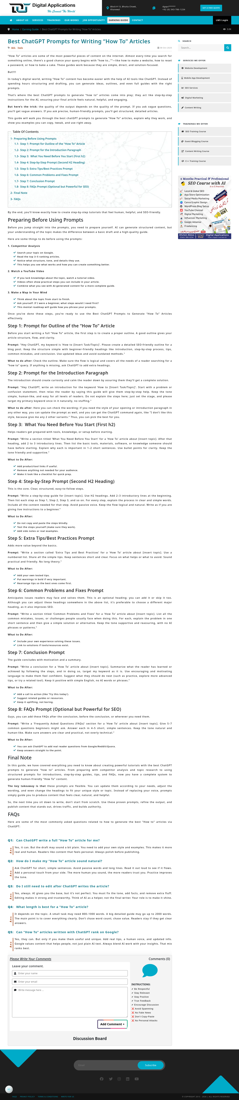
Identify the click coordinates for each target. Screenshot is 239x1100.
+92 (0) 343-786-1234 (173, 9)
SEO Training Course (194, 131)
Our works (71, 20)
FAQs (17, 199)
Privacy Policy (27, 1096)
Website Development (194, 68)
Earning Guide (118, 20)
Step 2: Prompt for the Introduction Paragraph (51, 150)
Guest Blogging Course (195, 141)
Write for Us (69, 1096)
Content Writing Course (195, 151)
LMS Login (222, 20)
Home (15, 29)
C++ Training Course (194, 161)
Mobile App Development (196, 78)
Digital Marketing (192, 97)
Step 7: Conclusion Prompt (37, 181)
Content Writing (191, 107)
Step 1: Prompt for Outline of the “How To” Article (53, 144)
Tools (20, 47)
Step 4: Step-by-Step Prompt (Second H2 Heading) (53, 162)
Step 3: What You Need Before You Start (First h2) (53, 156)
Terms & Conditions (48, 1096)
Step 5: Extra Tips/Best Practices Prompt (47, 168)
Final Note (21, 193)
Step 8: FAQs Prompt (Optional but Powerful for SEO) (55, 186)
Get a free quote (211, 8)
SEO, (13, 47)
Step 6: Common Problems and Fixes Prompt (50, 175)
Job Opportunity (94, 20)
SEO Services (190, 87)
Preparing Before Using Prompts (35, 138)
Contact (137, 20)
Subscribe (150, 1065)
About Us (22, 20)
